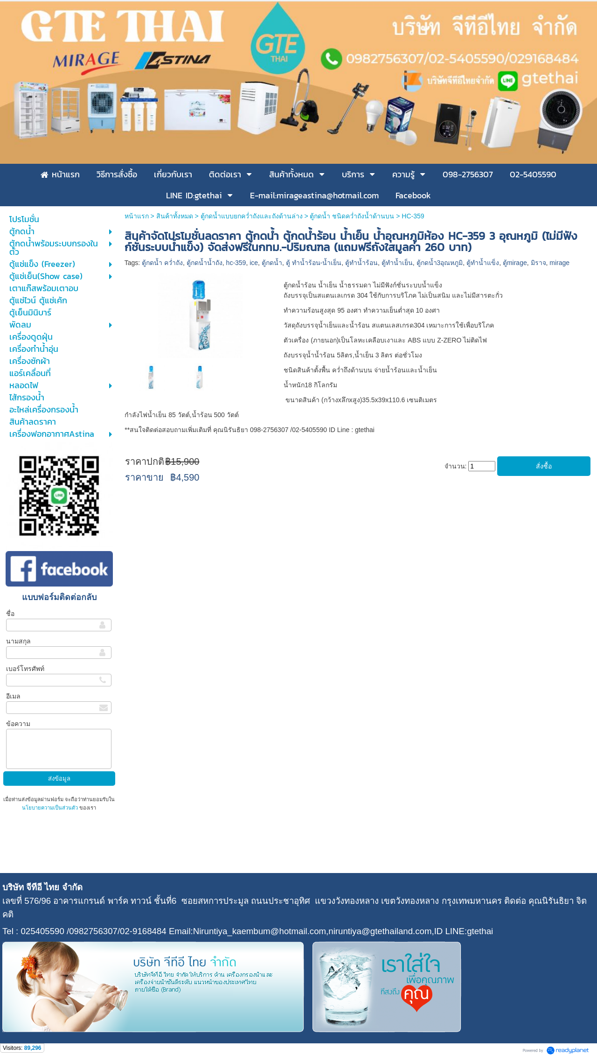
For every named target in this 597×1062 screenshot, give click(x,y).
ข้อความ (18, 723)
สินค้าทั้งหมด (174, 216)
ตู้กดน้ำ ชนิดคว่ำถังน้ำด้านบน (352, 216)
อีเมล (13, 696)
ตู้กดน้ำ (272, 262)
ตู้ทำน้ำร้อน (361, 262)
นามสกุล (18, 641)
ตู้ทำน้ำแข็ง (482, 262)
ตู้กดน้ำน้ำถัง (204, 262)
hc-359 (236, 262)
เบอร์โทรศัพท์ (25, 668)
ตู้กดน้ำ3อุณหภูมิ (440, 262)
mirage (559, 262)
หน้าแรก (137, 216)
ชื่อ (10, 613)
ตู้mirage (515, 262)
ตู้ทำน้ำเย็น (397, 262)
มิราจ (538, 262)
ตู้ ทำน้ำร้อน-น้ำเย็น (314, 262)
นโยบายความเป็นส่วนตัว (50, 807)
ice (254, 262)
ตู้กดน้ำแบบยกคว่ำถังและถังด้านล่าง (252, 216)
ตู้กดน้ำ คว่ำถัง (162, 262)
